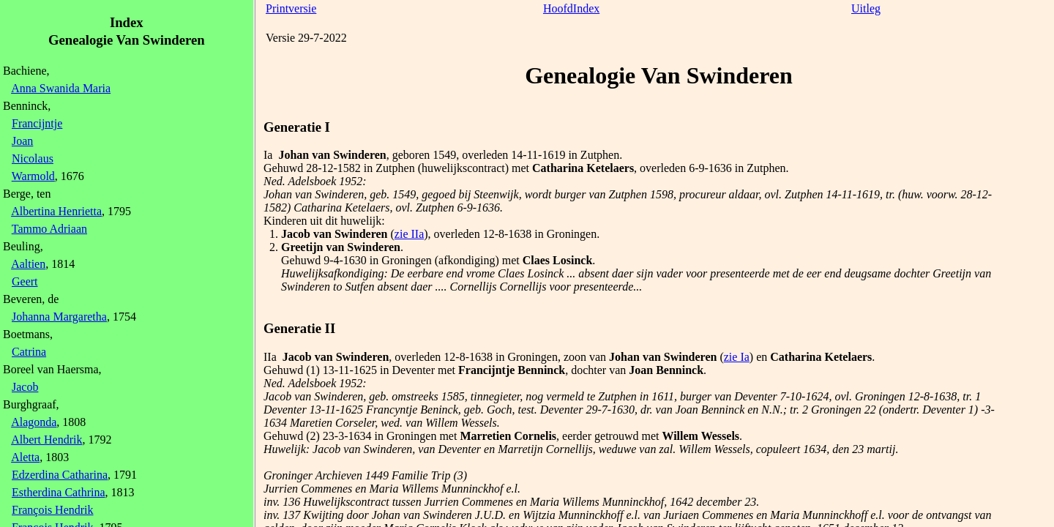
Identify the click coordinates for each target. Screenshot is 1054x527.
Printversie (291, 8)
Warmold (33, 176)
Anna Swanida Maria (61, 88)
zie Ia (737, 357)
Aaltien (28, 264)
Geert (25, 281)
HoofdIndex (571, 8)
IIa (270, 357)
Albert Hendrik (46, 439)
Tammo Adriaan (49, 229)
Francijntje (37, 123)
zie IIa (409, 234)
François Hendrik (53, 510)
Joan (22, 141)
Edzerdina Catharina (60, 474)
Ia (268, 155)
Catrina (29, 351)
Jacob (25, 387)
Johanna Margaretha (59, 316)
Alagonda (33, 422)
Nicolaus (32, 158)
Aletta (25, 457)
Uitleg (866, 8)
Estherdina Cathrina (58, 492)
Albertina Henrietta (56, 211)
